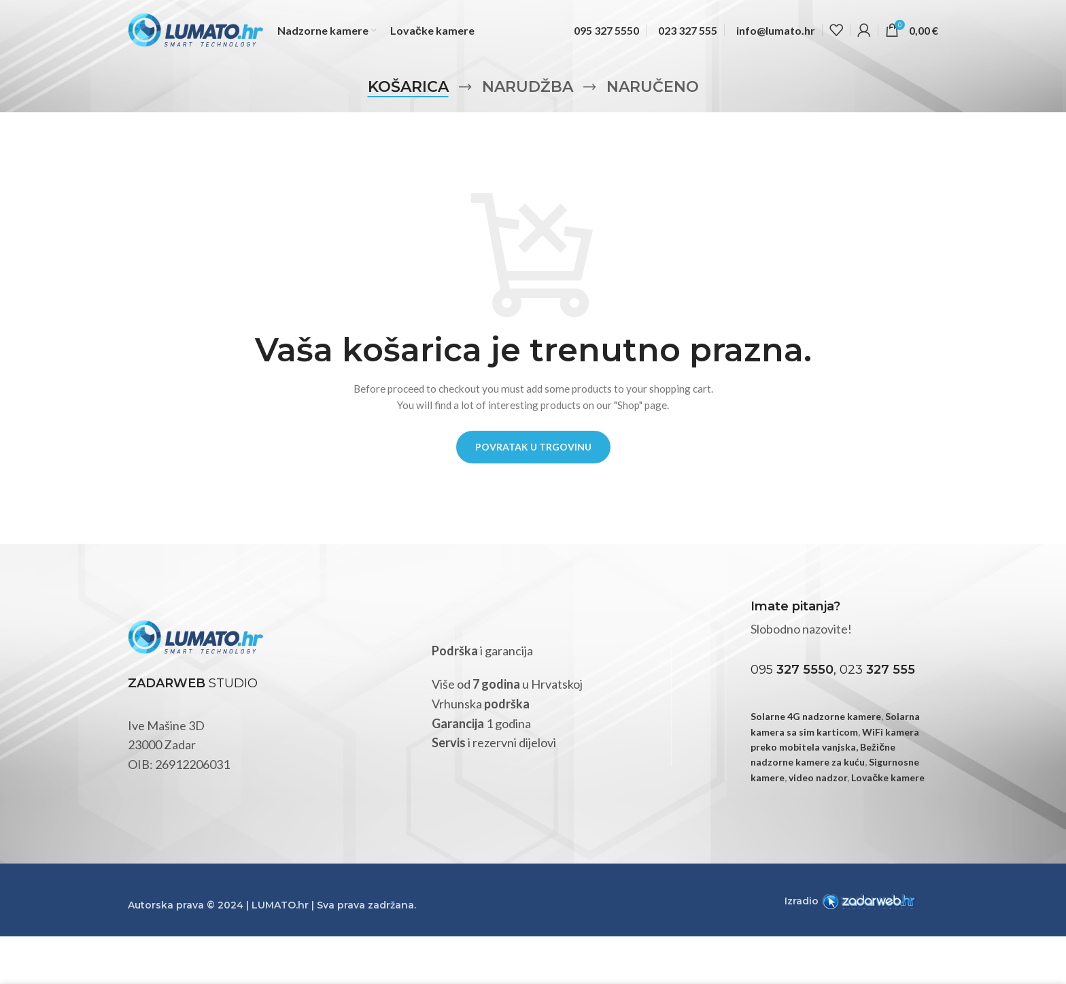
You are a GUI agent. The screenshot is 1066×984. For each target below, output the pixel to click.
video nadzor (818, 777)
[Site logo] (196, 29)
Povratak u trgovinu (533, 447)
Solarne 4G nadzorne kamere (816, 716)
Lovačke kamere (888, 777)
